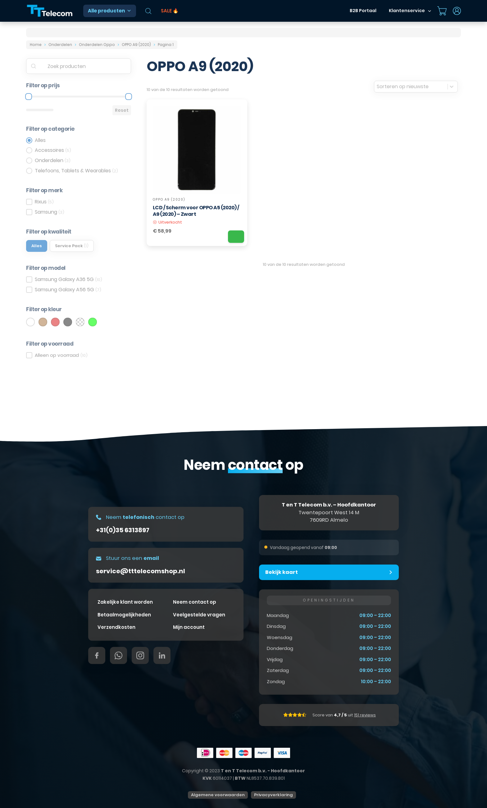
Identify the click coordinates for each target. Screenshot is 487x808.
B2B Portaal (363, 10)
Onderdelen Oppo (97, 44)
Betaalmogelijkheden (124, 614)
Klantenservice (407, 10)
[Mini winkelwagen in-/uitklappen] (442, 11)
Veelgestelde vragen (199, 614)
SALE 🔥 (170, 10)
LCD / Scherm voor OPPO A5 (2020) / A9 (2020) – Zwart (196, 211)
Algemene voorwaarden (218, 795)
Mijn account (189, 627)
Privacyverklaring (273, 795)
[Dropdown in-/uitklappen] (429, 10)
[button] (329, 572)
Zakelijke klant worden (125, 602)
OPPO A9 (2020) (136, 44)
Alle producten (109, 11)
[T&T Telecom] (50, 11)
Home (36, 44)
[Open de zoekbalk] (148, 11)
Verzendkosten (116, 627)
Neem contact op (194, 602)
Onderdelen (60, 44)
